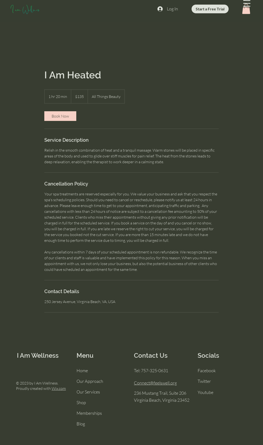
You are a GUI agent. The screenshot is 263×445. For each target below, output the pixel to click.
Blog (81, 423)
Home (82, 370)
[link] (60, 116)
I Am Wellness (38, 355)
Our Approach (90, 381)
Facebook (207, 370)
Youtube (205, 392)
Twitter (204, 381)
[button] (246, 3)
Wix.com (59, 388)
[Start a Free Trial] (210, 9)
